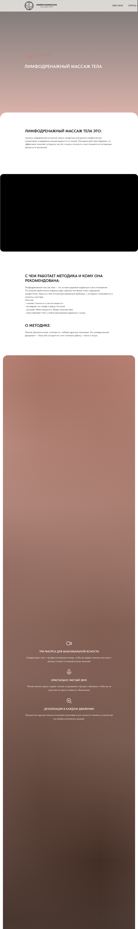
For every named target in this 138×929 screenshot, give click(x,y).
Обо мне (117, 5)
